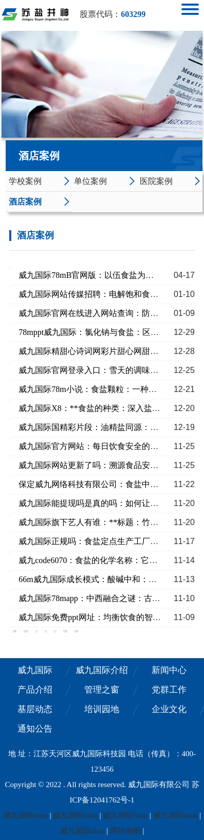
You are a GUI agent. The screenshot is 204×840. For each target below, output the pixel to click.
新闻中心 (169, 670)
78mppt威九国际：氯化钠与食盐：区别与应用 (100, 332)
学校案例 (25, 181)
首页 (15, 631)
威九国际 (34, 670)
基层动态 (34, 709)
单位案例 (90, 181)
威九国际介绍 (102, 670)
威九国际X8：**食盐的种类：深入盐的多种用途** (109, 408)
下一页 (65, 631)
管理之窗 (101, 690)
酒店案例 (25, 201)
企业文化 (169, 709)
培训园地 (101, 709)
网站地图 (125, 831)
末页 (77, 631)
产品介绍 (34, 690)
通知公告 (34, 729)
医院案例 (156, 181)
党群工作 (169, 690)
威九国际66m (25, 815)
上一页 (25, 631)
